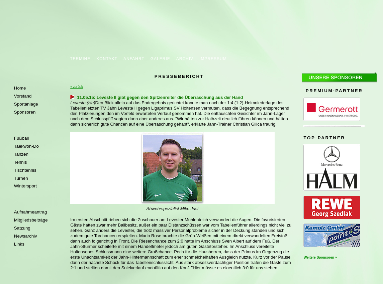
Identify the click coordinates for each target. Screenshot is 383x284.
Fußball (21, 138)
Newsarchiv (25, 236)
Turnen (21, 178)
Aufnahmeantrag (30, 212)
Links (19, 244)
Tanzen (21, 154)
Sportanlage (26, 104)
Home (20, 88)
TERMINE (80, 58)
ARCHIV (184, 58)
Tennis (20, 162)
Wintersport (25, 185)
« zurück (76, 87)
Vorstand (23, 96)
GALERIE (160, 58)
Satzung (22, 228)
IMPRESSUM (213, 58)
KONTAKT (106, 58)
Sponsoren (24, 112)
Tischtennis (25, 170)
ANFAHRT (134, 58)
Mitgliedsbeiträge (31, 220)
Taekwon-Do (26, 146)
